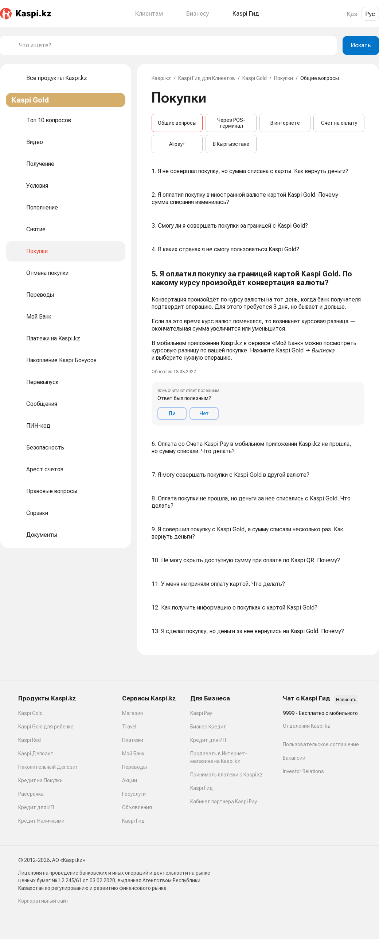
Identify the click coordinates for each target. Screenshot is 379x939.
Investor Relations (303, 771)
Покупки (283, 78)
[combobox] (175, 45)
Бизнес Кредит (208, 727)
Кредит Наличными (41, 821)
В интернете (285, 123)
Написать (346, 699)
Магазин (132, 713)
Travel (129, 727)
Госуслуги (134, 794)
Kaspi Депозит (36, 753)
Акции (129, 780)
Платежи (132, 740)
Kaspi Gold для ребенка (46, 727)
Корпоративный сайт (43, 901)
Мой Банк (133, 753)
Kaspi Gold (254, 78)
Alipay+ (177, 144)
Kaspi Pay (201, 713)
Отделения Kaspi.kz (306, 726)
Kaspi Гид (133, 821)
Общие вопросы (177, 123)
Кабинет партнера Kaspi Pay (223, 801)
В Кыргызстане (231, 144)
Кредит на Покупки (40, 780)
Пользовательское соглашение (321, 744)
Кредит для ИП (36, 807)
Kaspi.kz (161, 78)
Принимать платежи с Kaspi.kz (226, 775)
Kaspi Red (29, 740)
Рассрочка (31, 794)
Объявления (137, 807)
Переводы (134, 767)
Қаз (352, 13)
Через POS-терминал (231, 123)
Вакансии (294, 758)
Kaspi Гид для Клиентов (206, 78)
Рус (370, 13)
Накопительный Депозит (48, 767)
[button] (258, 347)
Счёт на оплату (339, 123)
